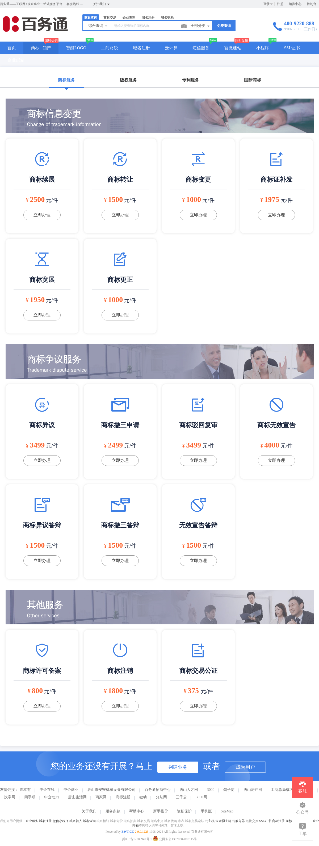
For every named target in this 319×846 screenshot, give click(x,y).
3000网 (201, 797)
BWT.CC (127, 831)
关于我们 (89, 811)
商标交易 (109, 17)
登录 (266, 4)
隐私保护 (184, 811)
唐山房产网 (253, 790)
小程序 (262, 48)
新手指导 (160, 811)
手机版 (206, 811)
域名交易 (167, 17)
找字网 (9, 797)
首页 (11, 48)
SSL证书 (292, 48)
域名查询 (89, 821)
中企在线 (47, 790)
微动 (143, 797)
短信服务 (200, 48)
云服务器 (238, 821)
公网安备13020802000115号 (175, 839)
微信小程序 (61, 821)
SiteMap (227, 811)
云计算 (171, 48)
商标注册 (123, 797)
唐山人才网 (188, 790)
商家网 (101, 797)
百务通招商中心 (158, 790)
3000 (211, 790)
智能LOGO (76, 48)
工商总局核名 (282, 790)
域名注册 (148, 17)
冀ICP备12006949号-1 (137, 839)
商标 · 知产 (41, 48)
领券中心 (295, 4)
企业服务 (32, 821)
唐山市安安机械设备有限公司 (111, 790)
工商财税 (109, 48)
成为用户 (245, 767)
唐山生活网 (77, 797)
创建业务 (177, 767)
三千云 (181, 797)
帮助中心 (136, 811)
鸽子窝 (228, 790)
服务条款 (113, 811)
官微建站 (232, 48)
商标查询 (90, 17)
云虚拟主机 (223, 821)
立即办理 (42, 215)
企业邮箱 (15, 60)
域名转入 (75, 821)
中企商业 (71, 790)
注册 (280, 4)
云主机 (210, 821)
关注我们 (101, 4)
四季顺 (29, 797)
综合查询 (98, 26)
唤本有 (25, 790)
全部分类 (200, 26)
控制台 (311, 4)
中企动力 (51, 797)
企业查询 (129, 17)
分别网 (161, 797)
